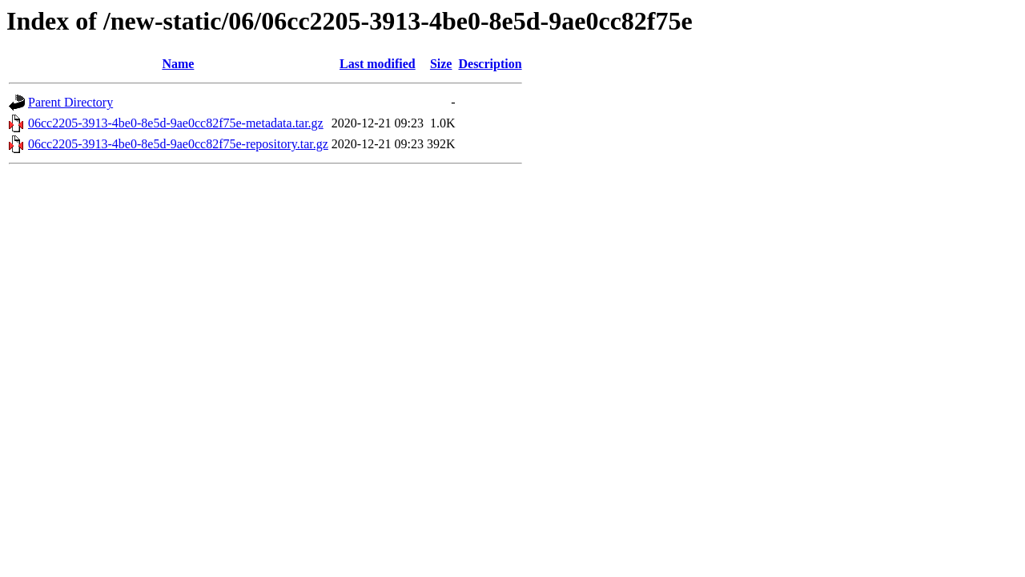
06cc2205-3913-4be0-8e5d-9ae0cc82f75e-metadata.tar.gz (176, 123)
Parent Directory (70, 102)
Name (178, 64)
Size (441, 64)
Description (489, 64)
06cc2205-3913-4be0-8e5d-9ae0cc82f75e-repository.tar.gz (178, 144)
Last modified (378, 64)
